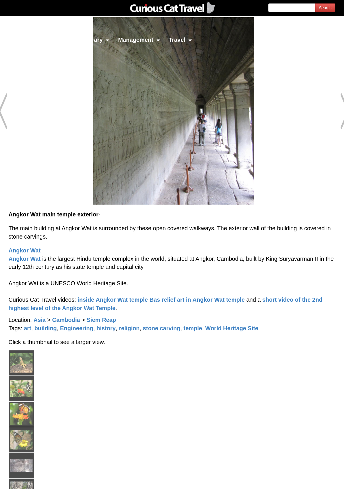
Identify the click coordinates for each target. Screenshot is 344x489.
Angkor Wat (25, 250)
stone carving (161, 328)
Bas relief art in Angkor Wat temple (197, 300)
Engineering (76, 328)
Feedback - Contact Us (316, 479)
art (27, 328)
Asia (39, 320)
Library (96, 40)
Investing (58, 40)
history (106, 328)
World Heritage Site (231, 328)
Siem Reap (101, 320)
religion (129, 328)
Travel (180, 40)
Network (19, 40)
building (46, 328)
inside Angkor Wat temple (113, 300)
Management (139, 40)
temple (193, 328)
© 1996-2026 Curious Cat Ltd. (35, 479)
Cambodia (66, 320)
